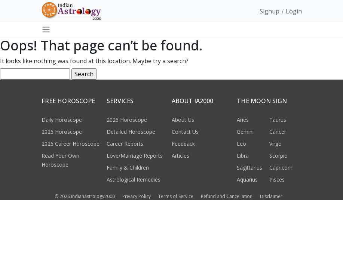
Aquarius (247, 179)
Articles (180, 155)
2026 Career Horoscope (70, 143)
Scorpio (278, 155)
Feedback (183, 143)
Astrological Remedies (133, 179)
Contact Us (185, 131)
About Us (183, 119)
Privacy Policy (136, 196)
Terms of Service (175, 196)
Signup (269, 11)
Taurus (277, 119)
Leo (241, 143)
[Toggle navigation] (46, 29)
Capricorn (281, 167)
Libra (243, 155)
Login (294, 11)
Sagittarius (249, 167)
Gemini (245, 131)
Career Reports (125, 143)
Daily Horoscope (62, 119)
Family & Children (128, 167)
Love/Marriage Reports (135, 155)
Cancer (277, 131)
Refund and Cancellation (226, 196)
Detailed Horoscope (131, 131)
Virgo (275, 143)
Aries (243, 119)
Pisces (277, 179)
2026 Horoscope (62, 131)
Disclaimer (271, 196)
